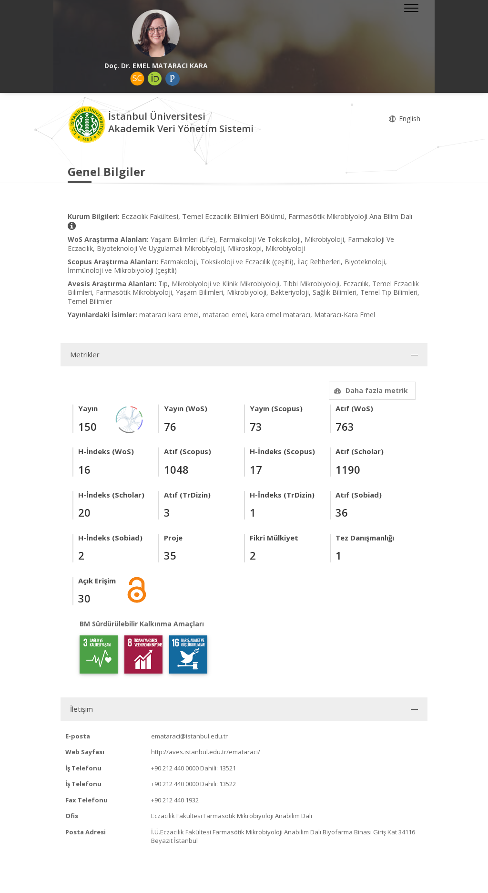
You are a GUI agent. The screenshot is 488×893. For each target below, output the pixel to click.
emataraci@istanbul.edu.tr (189, 736)
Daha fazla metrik (370, 390)
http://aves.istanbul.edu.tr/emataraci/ (205, 752)
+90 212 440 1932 (175, 800)
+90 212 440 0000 (175, 768)
